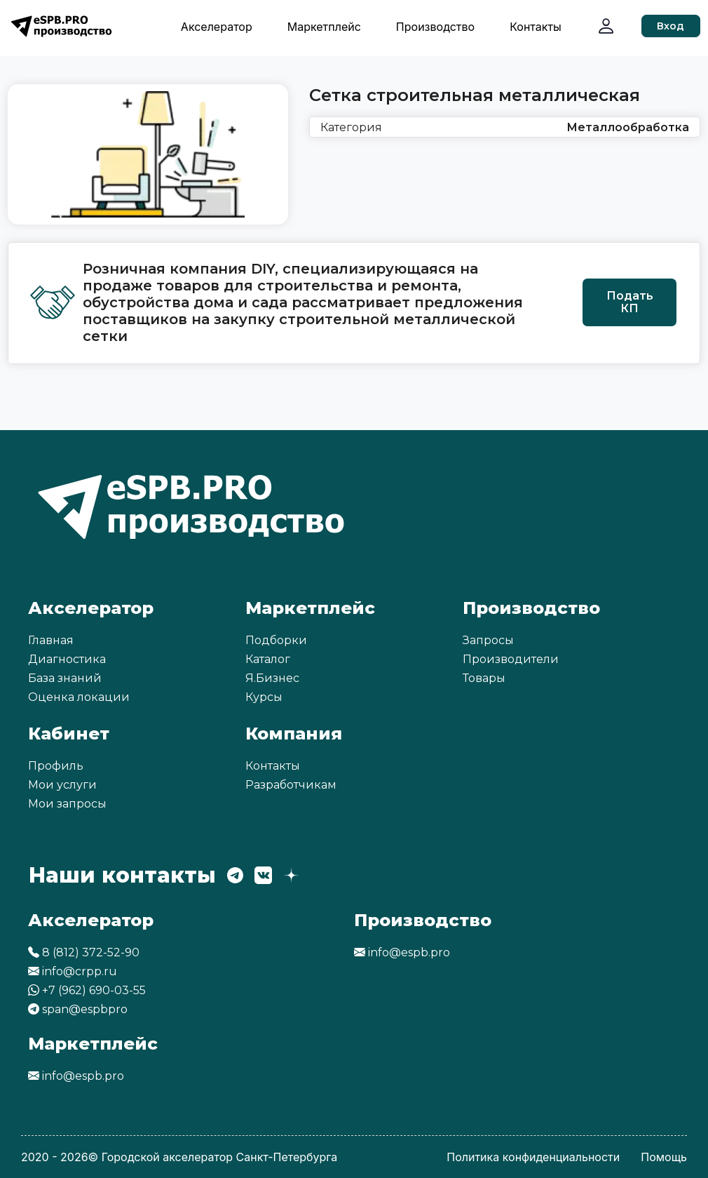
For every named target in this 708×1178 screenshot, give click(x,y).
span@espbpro (78, 1009)
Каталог (267, 659)
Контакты (535, 27)
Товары (484, 678)
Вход (670, 26)
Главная (51, 640)
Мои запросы (67, 803)
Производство (435, 27)
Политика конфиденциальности (533, 1157)
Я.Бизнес (272, 678)
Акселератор (216, 27)
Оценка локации (79, 697)
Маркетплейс (324, 27)
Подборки (276, 640)
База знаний (65, 678)
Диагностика (67, 659)
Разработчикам (290, 784)
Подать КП (629, 302)
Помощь (664, 1157)
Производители (511, 659)
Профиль (55, 765)
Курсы (263, 697)
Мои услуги (62, 784)
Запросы (488, 640)
